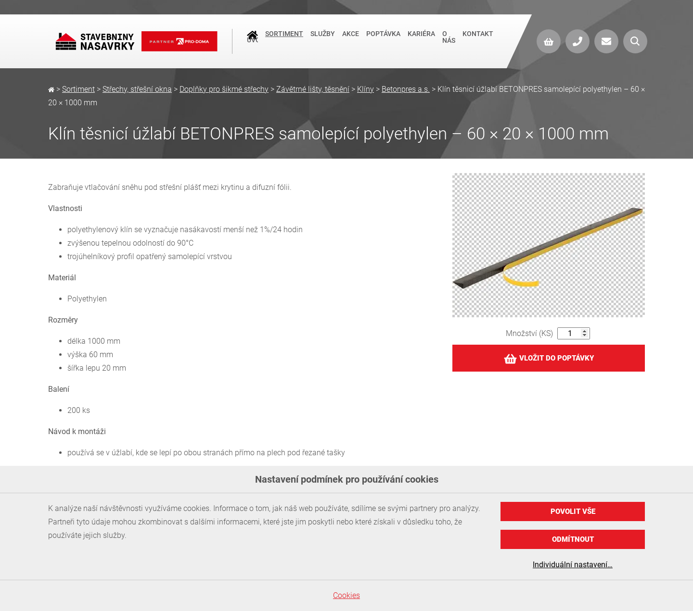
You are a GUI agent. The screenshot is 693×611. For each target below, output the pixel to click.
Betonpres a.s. (406, 89)
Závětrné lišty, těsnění (312, 89)
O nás (448, 41)
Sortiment (284, 38)
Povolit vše (573, 511)
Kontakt (477, 38)
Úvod (252, 39)
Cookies (346, 595)
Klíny (365, 89)
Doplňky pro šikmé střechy (224, 89)
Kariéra (421, 38)
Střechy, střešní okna (137, 89)
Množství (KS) (529, 333)
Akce (350, 38)
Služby (322, 38)
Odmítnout (573, 539)
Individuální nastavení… (573, 564)
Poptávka (383, 38)
